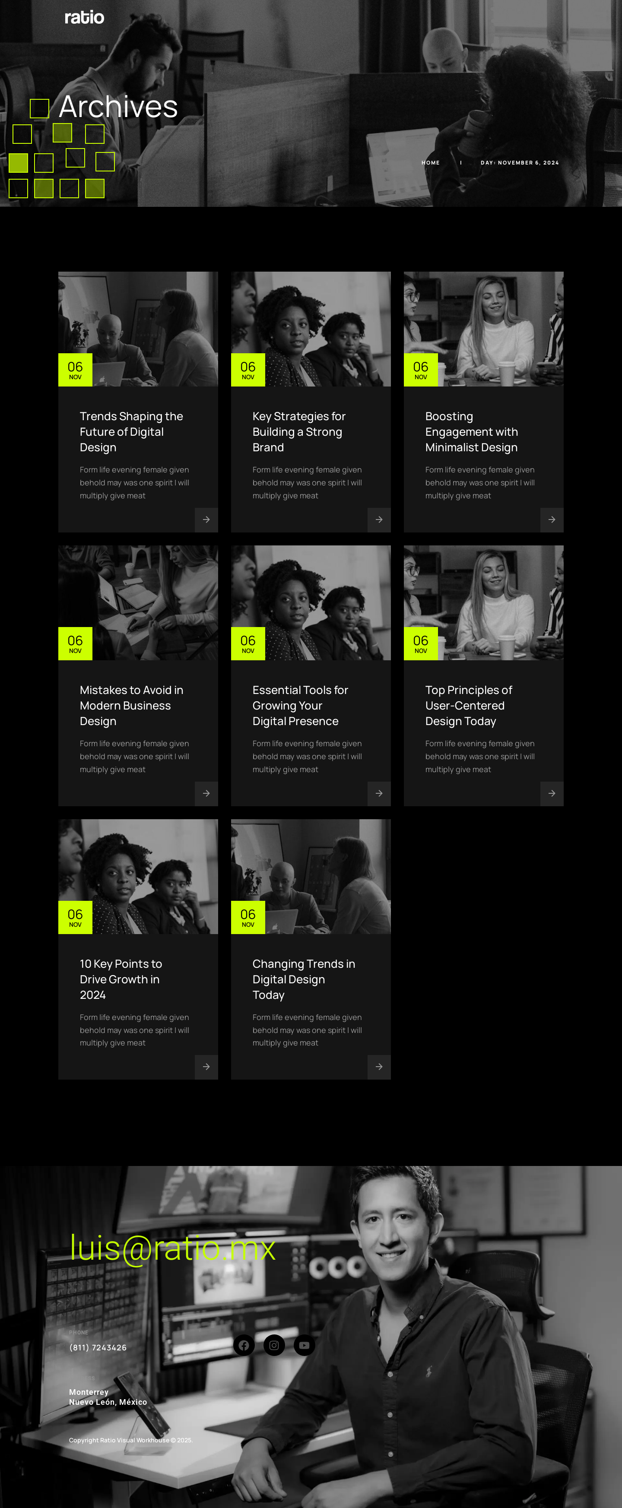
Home (432, 162)
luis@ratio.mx (172, 1248)
